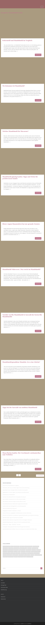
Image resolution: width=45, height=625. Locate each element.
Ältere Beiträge (40, 475)
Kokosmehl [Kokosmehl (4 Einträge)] (38, 549)
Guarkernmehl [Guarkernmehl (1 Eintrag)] (11, 549)
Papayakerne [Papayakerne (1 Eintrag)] (9, 554)
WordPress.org (4, 589)
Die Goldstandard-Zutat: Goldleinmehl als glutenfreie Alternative (15, 503)
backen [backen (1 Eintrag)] (12, 546)
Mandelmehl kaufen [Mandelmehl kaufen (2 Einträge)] (6, 553)
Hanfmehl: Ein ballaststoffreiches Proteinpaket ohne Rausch (14, 496)
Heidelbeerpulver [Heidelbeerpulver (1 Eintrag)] (22, 549)
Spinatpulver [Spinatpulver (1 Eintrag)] (5, 556)
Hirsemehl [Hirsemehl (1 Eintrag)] (34, 549)
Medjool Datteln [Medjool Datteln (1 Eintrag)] (23, 553)
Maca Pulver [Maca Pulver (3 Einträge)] (23, 551)
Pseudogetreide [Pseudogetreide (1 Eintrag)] (27, 554)
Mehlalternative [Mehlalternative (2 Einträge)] (30, 553)
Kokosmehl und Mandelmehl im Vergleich (17, 40)
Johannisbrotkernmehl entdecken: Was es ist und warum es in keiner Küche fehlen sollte (20, 529)
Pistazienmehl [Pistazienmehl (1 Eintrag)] (21, 554)
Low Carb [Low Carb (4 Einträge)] (15, 551)
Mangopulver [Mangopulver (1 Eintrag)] (18, 553)
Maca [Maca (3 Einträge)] (19, 551)
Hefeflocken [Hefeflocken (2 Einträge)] (16, 549)
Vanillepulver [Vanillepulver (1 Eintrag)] (20, 556)
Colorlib (22, 623)
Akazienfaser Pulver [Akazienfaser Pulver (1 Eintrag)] (6, 546)
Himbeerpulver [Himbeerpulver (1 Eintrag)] (28, 549)
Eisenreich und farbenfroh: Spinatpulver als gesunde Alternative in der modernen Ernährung (20, 515)
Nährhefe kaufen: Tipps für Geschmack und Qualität (13, 517)
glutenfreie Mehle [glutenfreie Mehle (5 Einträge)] (35, 548)
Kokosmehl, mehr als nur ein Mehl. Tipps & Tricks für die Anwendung (16, 487)
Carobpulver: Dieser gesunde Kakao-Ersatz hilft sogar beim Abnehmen (16, 526)
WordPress (29, 623)
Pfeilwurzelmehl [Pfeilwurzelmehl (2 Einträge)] (15, 554)
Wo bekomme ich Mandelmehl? (13, 86)
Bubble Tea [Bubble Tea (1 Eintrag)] (22, 546)
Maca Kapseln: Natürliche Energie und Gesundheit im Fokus (14, 501)
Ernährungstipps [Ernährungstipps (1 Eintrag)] (16, 548)
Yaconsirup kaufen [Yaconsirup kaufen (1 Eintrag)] (30, 556)
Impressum (3, 596)
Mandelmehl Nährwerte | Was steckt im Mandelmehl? (21, 269)
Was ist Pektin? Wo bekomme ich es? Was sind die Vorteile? (14, 499)
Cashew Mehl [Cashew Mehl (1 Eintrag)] (5, 548)
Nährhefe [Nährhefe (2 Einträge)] (4, 554)
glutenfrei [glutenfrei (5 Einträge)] (29, 548)
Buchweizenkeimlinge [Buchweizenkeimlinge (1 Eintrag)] (28, 546)
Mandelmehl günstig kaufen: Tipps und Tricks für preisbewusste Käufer (20, 177)
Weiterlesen (38, 54)
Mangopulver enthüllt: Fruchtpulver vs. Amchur (12, 510)
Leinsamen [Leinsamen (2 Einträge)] (5, 551)
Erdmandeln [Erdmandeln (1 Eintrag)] (11, 548)
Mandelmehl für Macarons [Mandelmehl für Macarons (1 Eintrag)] (35, 551)
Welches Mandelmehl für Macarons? (15, 131)
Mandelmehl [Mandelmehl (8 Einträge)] (28, 551)
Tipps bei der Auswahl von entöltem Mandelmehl (19, 407)
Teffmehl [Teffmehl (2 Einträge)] (15, 556)
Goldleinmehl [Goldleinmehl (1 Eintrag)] (5, 549)
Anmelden (3, 582)
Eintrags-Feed (3, 585)
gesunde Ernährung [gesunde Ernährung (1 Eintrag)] (23, 548)
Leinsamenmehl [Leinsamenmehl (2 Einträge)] (10, 551)
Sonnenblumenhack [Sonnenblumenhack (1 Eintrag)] (38, 554)
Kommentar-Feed (4, 587)
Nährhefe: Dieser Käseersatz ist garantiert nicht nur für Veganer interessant (17, 519)
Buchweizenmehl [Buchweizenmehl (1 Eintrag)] (36, 546)
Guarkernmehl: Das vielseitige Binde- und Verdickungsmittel (14, 506)
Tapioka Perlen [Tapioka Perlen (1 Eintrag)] (10, 556)
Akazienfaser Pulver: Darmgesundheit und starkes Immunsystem (15, 490)
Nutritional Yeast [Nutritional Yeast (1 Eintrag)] (36, 553)
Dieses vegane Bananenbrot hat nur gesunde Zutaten (21, 224)
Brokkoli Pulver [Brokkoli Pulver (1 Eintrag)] (16, 546)
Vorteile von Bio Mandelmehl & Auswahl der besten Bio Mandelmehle (22, 316)
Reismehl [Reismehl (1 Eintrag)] (32, 554)
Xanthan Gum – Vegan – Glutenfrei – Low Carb (12, 524)
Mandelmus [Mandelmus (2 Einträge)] (13, 553)
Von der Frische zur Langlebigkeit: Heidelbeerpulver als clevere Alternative (17, 513)
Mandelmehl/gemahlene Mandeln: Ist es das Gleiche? (21, 362)
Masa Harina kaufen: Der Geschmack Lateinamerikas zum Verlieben (21, 454)
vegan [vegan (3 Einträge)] (25, 556)
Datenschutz (3, 599)
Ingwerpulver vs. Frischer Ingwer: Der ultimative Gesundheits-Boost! (16, 492)
